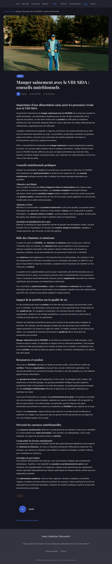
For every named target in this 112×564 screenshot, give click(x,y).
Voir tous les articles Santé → (28, 520)
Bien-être (25, 4)
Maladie (45, 4)
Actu (17, 4)
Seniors (93, 4)
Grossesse (36, 4)
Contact (63, 551)
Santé (86, 4)
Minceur (64, 4)
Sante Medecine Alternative (56, 536)
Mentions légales (52, 551)
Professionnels (75, 4)
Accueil (6, 11)
